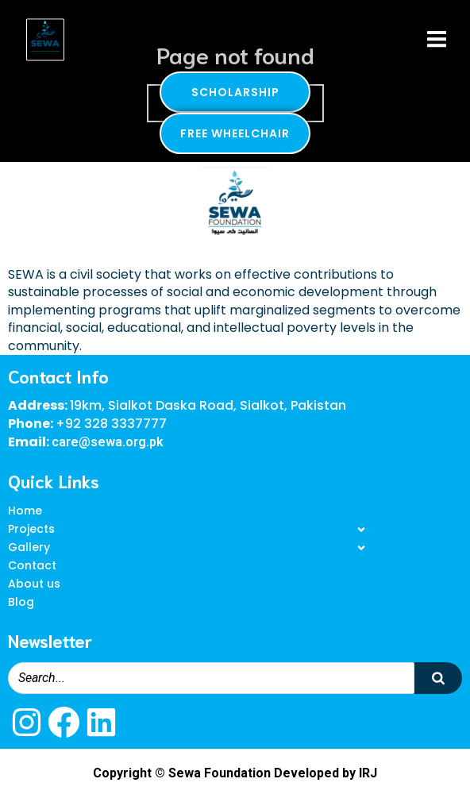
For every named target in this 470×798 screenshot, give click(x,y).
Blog (21, 602)
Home (25, 511)
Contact (32, 565)
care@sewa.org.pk (108, 441)
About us (34, 584)
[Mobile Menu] (437, 40)
